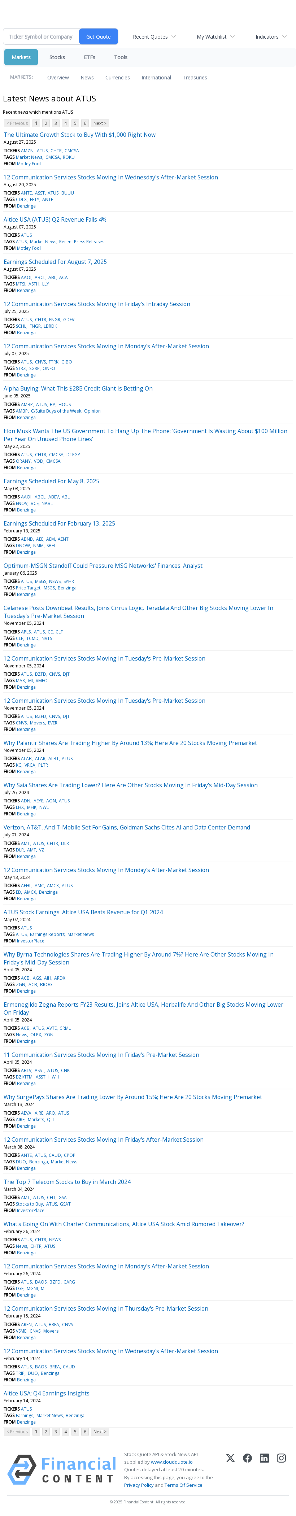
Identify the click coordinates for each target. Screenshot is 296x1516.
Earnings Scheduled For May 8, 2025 (51, 481)
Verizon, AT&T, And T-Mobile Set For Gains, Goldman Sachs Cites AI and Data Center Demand (127, 827)
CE (50, 632)
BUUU (67, 193)
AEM (50, 539)
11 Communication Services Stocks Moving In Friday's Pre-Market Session (101, 1055)
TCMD (32, 638)
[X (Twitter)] (230, 1470)
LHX (20, 807)
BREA (54, 1324)
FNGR (54, 320)
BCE (35, 503)
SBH (51, 546)
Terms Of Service (184, 1485)
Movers (37, 723)
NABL (47, 503)
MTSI (20, 284)
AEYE (38, 801)
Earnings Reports (47, 934)
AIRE (39, 1113)
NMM (38, 546)
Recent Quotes (150, 36)
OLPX (35, 1035)
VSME (21, 1331)
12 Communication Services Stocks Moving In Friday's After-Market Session (104, 1139)
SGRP (34, 368)
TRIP (20, 1373)
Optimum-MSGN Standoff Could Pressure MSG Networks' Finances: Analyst (103, 566)
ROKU (69, 157)
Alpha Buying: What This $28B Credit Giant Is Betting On (78, 388)
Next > (99, 123)
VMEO (42, 681)
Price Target (28, 588)
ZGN (20, 984)
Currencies (117, 77)
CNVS (40, 362)
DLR (65, 843)
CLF (59, 632)
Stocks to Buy (29, 1204)
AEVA (26, 1113)
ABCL (40, 277)
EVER (52, 723)
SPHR (69, 581)
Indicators (267, 36)
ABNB (27, 539)
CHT (51, 1197)
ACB (25, 978)
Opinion (92, 411)
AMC (39, 886)
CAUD (55, 1155)
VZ (41, 850)
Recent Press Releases (81, 242)
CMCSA (72, 151)
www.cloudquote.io (172, 1462)
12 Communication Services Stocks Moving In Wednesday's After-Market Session (111, 177)
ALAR (40, 758)
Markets (21, 57)
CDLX (21, 199)
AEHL (26, 886)
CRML (65, 1028)
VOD (38, 461)
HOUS (64, 404)
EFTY (34, 199)
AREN (26, 1324)
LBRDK (50, 326)
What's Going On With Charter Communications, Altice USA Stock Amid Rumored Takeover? (124, 1224)
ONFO (49, 368)
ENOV (21, 503)
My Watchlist (212, 36)
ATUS (42, 151)
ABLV (26, 1070)
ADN (25, 801)
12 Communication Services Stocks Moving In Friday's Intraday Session (97, 304)
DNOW (23, 546)
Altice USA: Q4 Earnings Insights (47, 1393)
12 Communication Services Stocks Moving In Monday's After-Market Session (106, 346)
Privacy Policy (139, 1485)
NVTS (47, 638)
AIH (47, 978)
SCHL (21, 326)
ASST (40, 193)
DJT (66, 674)
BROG (46, 984)
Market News (29, 157)
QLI (50, 1119)
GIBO (66, 362)
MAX (20, 681)
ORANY (23, 461)
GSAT (63, 1197)
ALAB (26, 758)
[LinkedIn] (264, 1470)
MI (30, 681)
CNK (65, 1070)
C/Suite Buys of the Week (56, 411)
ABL (52, 277)
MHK (31, 807)
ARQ (50, 1113)
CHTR (56, 151)
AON (51, 801)
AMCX (53, 886)
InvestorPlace (30, 941)
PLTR (43, 765)
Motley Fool (29, 164)
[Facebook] (247, 1470)
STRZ (21, 368)
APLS (26, 632)
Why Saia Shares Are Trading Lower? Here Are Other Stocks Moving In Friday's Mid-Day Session (131, 785)
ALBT (53, 758)
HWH (53, 1077)
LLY (45, 284)
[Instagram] (281, 1470)
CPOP (69, 1155)
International (156, 77)
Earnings (24, 1415)
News (87, 77)
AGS (37, 978)
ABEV (53, 497)
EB (18, 892)
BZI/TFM (24, 1077)
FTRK (53, 362)
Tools (120, 57)
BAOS (41, 1282)
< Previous (17, 123)
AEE (39, 539)
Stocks (57, 57)
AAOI (26, 277)
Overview (58, 77)
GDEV (68, 320)
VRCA (30, 765)
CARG (69, 1282)
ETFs (89, 57)
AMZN (27, 151)
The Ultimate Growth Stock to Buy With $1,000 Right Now (80, 135)
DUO (21, 1162)
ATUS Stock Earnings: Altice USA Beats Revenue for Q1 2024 (83, 912)
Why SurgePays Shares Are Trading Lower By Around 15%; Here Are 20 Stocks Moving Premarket (133, 1097)
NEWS (55, 581)
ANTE (26, 193)
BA (53, 404)
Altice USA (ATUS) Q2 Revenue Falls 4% (55, 219)
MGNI (32, 1288)
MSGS (40, 581)
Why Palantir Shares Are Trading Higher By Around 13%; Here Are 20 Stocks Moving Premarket (130, 743)
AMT (25, 843)
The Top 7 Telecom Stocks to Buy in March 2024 (67, 1182)
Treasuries (195, 77)
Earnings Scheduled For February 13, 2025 (59, 523)
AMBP (27, 404)
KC (18, 765)
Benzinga (26, 206)
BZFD (40, 674)
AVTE (52, 1028)
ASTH (34, 284)
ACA (63, 277)
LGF (19, 1288)
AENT (63, 539)
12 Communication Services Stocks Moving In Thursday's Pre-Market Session (106, 1308)
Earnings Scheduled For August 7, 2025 (55, 262)
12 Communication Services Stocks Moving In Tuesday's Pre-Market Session (104, 658)
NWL (44, 807)
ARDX (59, 978)
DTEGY (73, 455)
